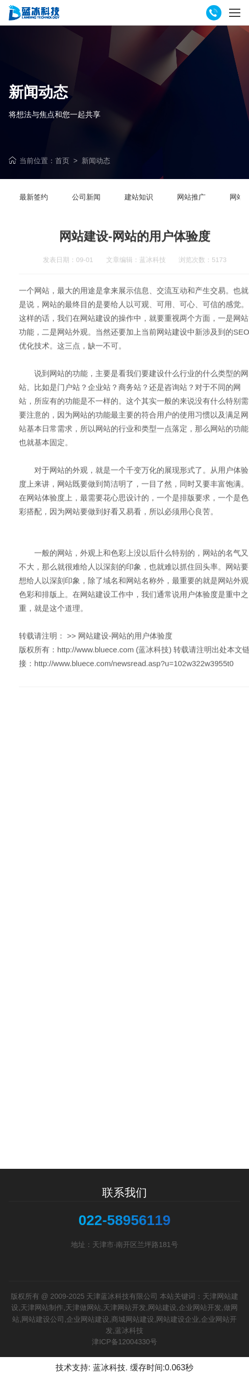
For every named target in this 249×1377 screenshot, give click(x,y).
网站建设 (172, 350)
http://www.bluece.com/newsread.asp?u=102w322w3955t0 (134, 681)
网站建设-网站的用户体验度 (125, 654)
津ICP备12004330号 (124, 1342)
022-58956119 (125, 1220)
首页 (62, 161)
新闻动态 (96, 161)
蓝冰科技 (109, 1367)
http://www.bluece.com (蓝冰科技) (114, 667)
